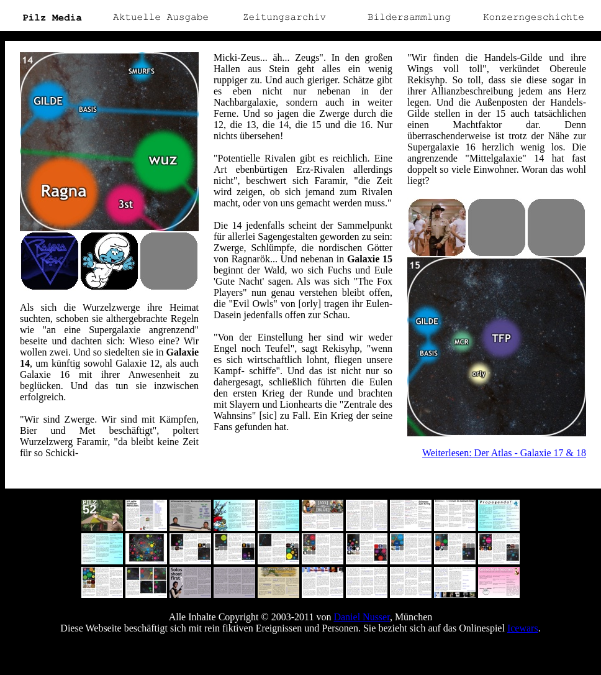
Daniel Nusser (361, 617)
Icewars (522, 628)
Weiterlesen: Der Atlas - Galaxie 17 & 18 (504, 453)
